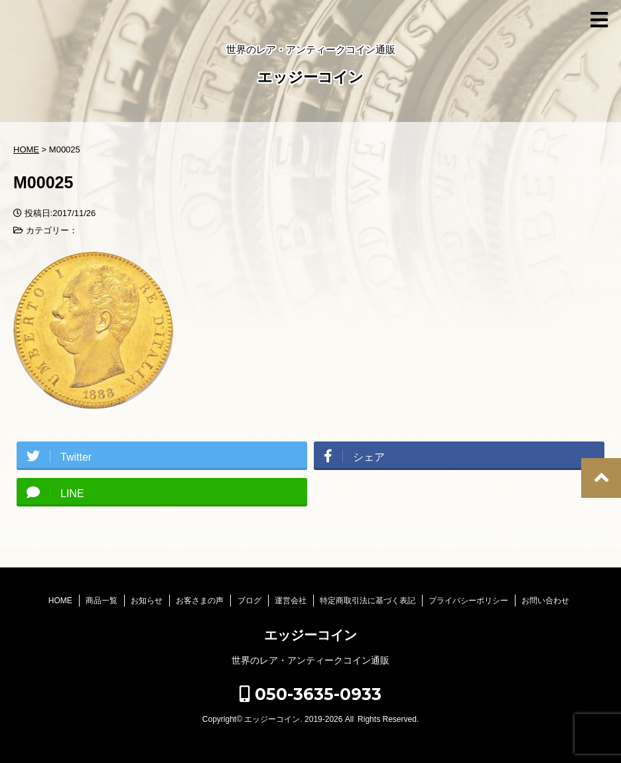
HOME (60, 600)
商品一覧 (101, 600)
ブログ (249, 600)
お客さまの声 (200, 600)
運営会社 (291, 600)
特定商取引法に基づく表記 (367, 600)
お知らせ (147, 600)
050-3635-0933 (310, 694)
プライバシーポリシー (468, 600)
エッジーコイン (310, 78)
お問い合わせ (545, 600)
